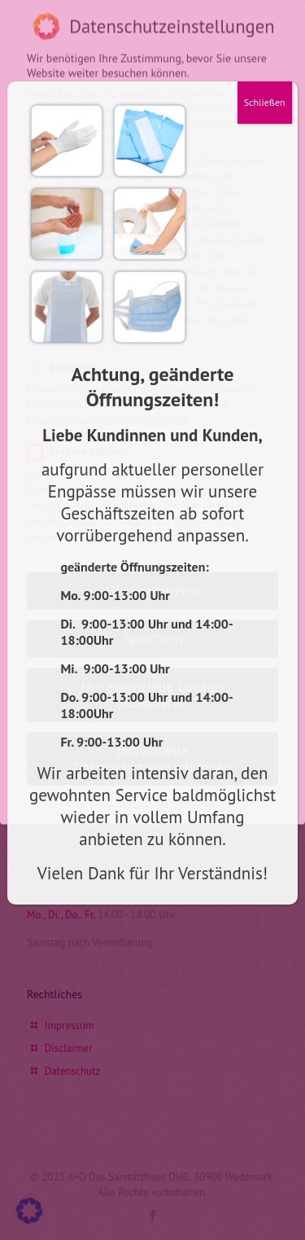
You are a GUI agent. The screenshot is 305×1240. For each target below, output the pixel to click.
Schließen (264, 102)
